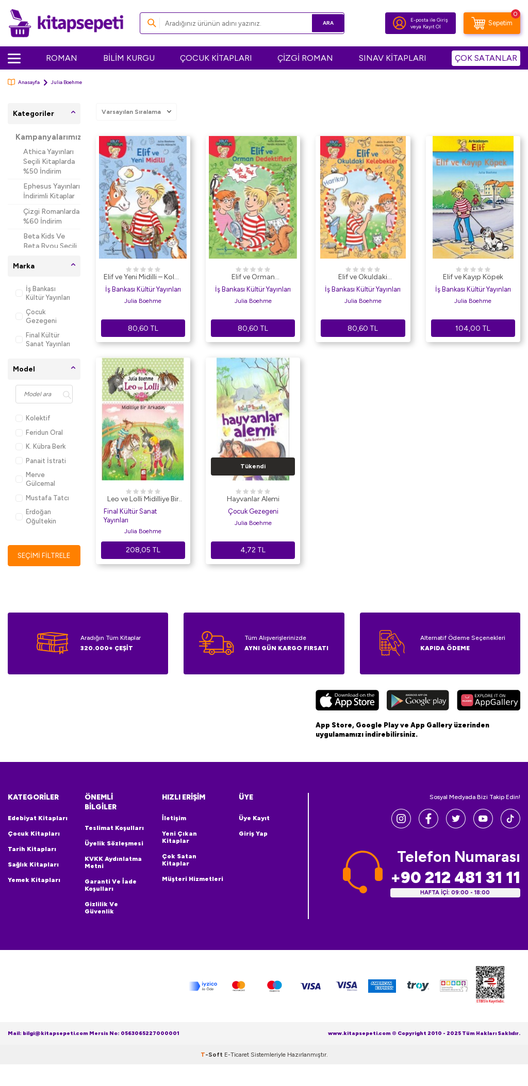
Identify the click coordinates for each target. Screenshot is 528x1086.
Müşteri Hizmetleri (192, 879)
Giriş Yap (253, 834)
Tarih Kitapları (32, 849)
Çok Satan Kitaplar (179, 860)
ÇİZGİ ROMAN (305, 58)
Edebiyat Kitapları (38, 818)
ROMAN (61, 58)
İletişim (174, 818)
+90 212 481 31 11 (455, 877)
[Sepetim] (492, 23)
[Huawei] (488, 702)
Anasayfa (24, 82)
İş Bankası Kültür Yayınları (42, 293)
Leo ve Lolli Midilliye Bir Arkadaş (143, 500)
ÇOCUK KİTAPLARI (216, 58)
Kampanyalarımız (47, 137)
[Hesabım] (399, 23)
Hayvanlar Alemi (253, 499)
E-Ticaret (236, 1055)
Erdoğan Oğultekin (35, 516)
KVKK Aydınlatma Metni (113, 862)
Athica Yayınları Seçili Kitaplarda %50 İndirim (49, 161)
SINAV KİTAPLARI (392, 58)
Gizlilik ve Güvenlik (101, 908)
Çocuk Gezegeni (36, 316)
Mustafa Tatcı (42, 498)
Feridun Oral (39, 432)
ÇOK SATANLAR (486, 58)
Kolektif (33, 418)
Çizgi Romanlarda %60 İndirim (51, 216)
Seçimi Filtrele (44, 555)
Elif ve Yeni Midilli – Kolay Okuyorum (143, 278)
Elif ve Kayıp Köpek (473, 277)
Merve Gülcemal (35, 479)
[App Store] (347, 702)
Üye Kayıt (254, 818)
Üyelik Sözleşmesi (114, 843)
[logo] (66, 23)
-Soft (212, 1055)
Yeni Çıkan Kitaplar (179, 837)
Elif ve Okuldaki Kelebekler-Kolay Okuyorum (363, 278)
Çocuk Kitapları (34, 834)
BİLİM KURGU (129, 58)
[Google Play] (418, 702)
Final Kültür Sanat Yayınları (42, 339)
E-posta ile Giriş (429, 19)
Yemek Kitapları (34, 880)
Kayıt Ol (432, 26)
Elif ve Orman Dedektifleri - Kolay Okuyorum (253, 278)
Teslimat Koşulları (114, 828)
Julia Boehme (142, 300)
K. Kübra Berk (40, 446)
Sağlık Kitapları (33, 865)
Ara (321, 23)
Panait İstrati (40, 461)
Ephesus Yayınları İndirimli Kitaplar (51, 191)
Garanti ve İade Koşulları (111, 885)
